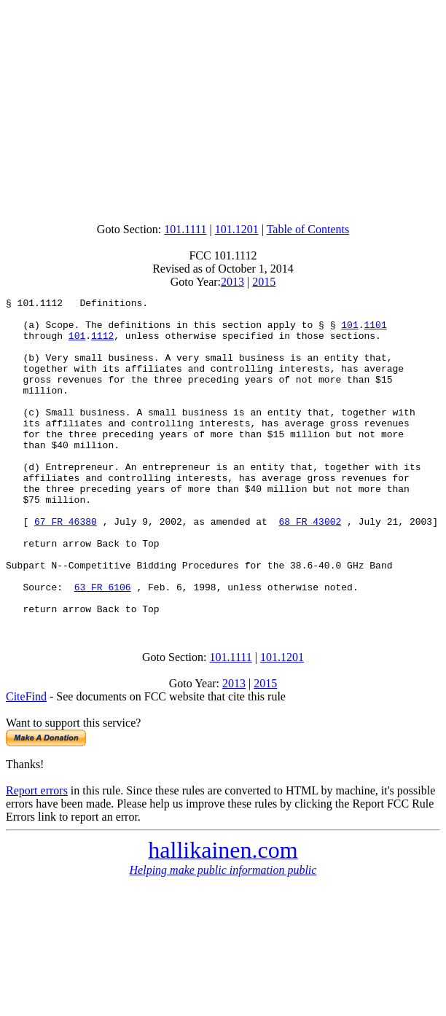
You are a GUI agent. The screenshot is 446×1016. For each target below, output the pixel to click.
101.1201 (237, 229)
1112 (102, 344)
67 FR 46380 (65, 567)
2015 (263, 282)
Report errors (37, 854)
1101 (375, 330)
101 (349, 330)
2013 (232, 282)
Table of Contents (308, 229)
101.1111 (185, 229)
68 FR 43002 (309, 567)
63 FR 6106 (102, 645)
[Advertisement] (226, 108)
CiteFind (26, 760)
